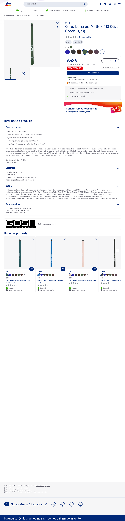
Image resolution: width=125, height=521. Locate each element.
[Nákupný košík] (114, 4)
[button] (119, 4)
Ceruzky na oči (40, 15)
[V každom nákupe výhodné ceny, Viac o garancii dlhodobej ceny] (93, 110)
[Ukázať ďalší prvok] (117, 250)
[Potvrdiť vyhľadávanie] (84, 4)
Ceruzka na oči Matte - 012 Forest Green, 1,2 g (18, 282)
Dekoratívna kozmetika (23, 15)
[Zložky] (62, 186)
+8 (24, 274)
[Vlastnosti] (62, 168)
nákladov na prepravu (43, 486)
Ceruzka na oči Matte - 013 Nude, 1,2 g (82, 280)
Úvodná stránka (9, 15)
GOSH (67, 23)
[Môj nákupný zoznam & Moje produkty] (105, 4)
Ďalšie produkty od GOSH (31, 224)
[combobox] (56, 4)
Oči (33, 15)
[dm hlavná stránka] (8, 4)
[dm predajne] (100, 4)
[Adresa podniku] (62, 204)
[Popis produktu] (62, 127)
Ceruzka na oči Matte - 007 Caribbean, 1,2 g (51, 282)
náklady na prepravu (87, 64)
